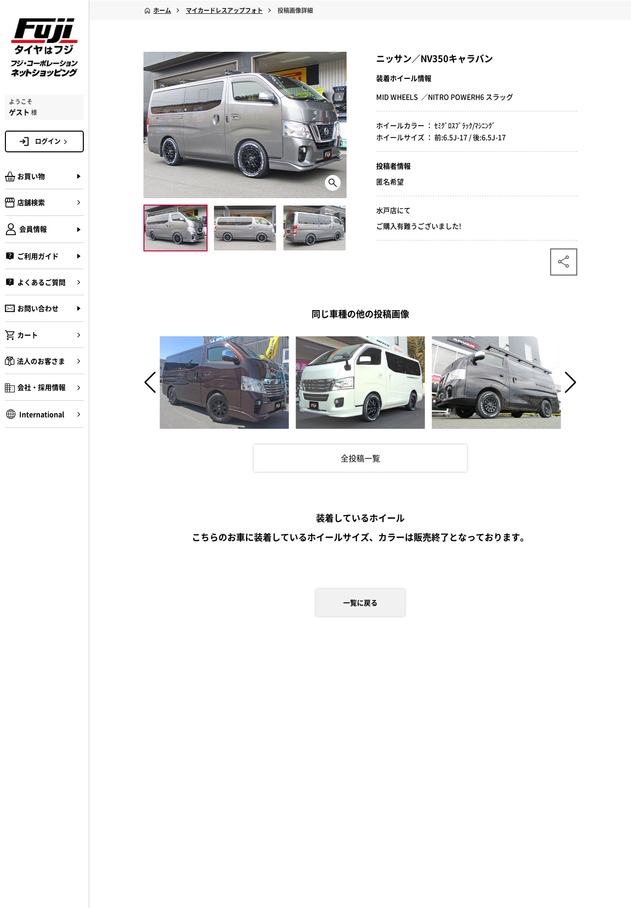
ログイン (52, 141)
